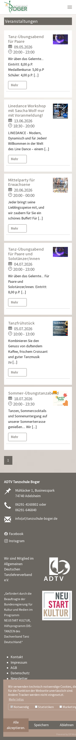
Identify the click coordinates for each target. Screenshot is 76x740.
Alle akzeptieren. (16, 725)
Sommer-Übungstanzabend (33, 393)
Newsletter (19, 678)
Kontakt (17, 657)
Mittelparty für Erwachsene (21, 182)
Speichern (41, 725)
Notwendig (19, 707)
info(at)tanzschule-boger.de (36, 518)
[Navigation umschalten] (69, 7)
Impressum (19, 662)
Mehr (15, 85)
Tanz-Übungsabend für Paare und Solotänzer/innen (26, 254)
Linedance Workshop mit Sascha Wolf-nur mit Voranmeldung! (27, 110)
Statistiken (44, 707)
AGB (14, 667)
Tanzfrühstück (21, 323)
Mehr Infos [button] (16, 699)
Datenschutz (20, 673)
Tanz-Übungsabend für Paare (26, 39)
